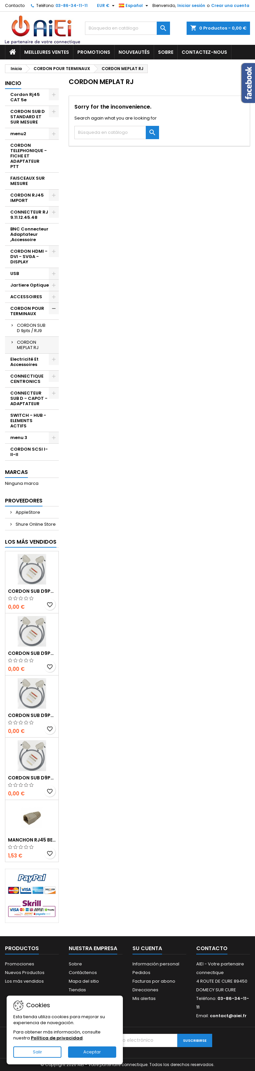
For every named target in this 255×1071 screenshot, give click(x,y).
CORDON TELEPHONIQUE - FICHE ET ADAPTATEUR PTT (28, 156)
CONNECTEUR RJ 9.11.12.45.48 (29, 215)
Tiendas (77, 990)
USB (14, 273)
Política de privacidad (57, 1038)
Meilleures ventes (46, 52)
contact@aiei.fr (228, 1016)
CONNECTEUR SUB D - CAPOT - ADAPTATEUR (28, 398)
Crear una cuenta (230, 5)
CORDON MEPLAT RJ (28, 345)
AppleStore (27, 512)
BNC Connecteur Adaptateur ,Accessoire (29, 234)
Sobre (165, 52)
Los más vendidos (30, 542)
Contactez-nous (204, 52)
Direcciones (145, 990)
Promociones (19, 964)
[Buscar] (127, 28)
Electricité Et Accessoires (24, 362)
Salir (37, 1052)
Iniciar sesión (191, 5)
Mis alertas (144, 998)
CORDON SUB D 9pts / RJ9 (31, 328)
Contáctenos (83, 972)
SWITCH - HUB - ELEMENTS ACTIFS (28, 420)
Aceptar (92, 1052)
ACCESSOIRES (26, 297)
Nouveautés (134, 52)
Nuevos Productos (24, 972)
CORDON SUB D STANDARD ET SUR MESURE (27, 116)
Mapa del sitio (84, 981)
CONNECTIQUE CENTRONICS (26, 379)
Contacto (15, 5)
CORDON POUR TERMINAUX (27, 311)
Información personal (155, 964)
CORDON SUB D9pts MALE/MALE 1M (32, 591)
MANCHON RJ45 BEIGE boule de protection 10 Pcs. (32, 840)
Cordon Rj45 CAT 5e (25, 97)
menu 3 (18, 437)
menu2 (18, 134)
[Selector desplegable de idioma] (134, 5)
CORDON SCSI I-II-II (29, 452)
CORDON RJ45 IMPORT (27, 198)
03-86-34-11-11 (71, 5)
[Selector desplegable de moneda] (106, 5)
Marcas (16, 472)
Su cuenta (147, 948)
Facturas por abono (153, 981)
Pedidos (141, 972)
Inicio (13, 83)
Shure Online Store (35, 524)
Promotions (93, 52)
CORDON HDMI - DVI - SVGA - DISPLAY (28, 256)
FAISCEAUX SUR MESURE (27, 181)
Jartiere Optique (29, 285)
